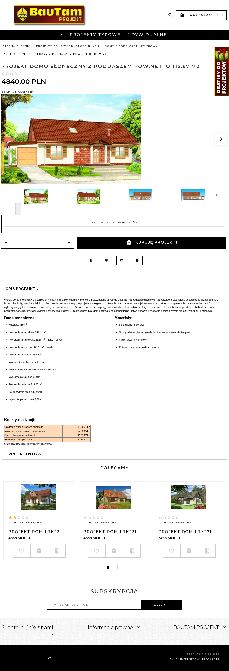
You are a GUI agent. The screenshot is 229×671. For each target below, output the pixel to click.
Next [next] (18, 209)
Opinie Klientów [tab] (23, 454)
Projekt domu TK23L (110, 532)
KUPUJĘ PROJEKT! (151, 242)
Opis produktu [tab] (21, 289)
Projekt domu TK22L (185, 532)
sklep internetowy (185, 659)
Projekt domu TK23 (34, 532)
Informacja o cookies (203, 654)
